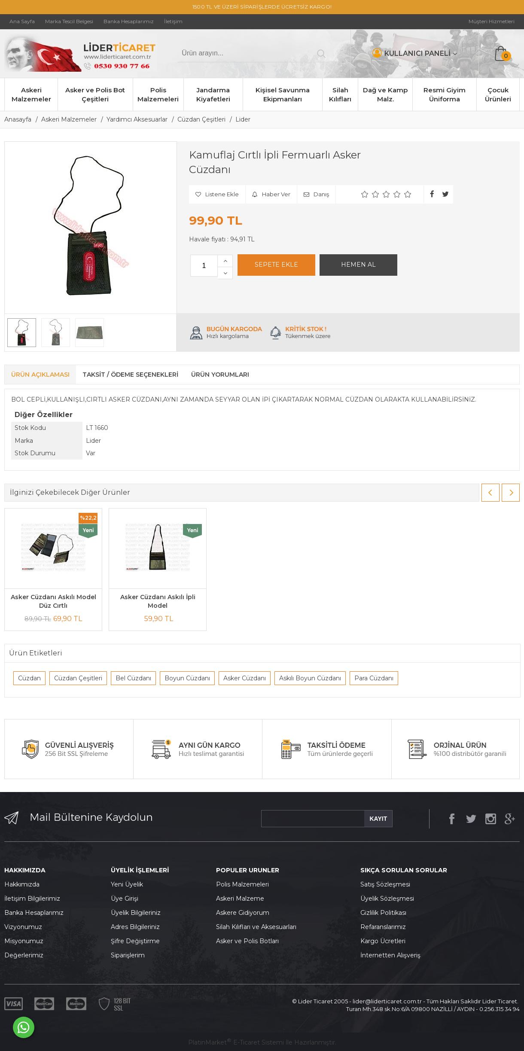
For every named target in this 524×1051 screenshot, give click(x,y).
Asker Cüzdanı (244, 678)
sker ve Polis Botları (249, 941)
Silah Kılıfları (340, 94)
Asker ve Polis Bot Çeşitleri (95, 94)
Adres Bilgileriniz (135, 927)
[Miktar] (204, 266)
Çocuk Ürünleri (498, 94)
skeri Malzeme (242, 898)
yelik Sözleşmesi (389, 898)
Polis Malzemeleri (158, 94)
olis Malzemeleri (245, 884)
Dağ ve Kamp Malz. (385, 94)
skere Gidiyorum (244, 913)
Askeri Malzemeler (31, 94)
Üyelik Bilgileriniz (136, 913)
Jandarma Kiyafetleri (213, 94)
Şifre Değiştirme (135, 941)
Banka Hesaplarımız (34, 913)
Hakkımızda (22, 884)
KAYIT (378, 818)
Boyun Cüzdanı (187, 678)
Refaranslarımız (383, 927)
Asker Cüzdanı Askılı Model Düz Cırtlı (53, 601)
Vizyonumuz (23, 927)
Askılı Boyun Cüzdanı (310, 678)
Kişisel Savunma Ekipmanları (283, 94)
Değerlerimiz (23, 955)
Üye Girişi (124, 898)
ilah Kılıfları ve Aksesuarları (258, 927)
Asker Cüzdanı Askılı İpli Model (157, 601)
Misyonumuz (23, 941)
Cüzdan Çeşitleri (78, 678)
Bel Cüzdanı (133, 678)
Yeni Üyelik (127, 884)
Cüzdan (29, 678)
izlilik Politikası (385, 913)
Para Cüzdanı (373, 678)
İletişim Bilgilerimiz (32, 898)
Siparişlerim (128, 955)
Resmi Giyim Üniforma (444, 94)
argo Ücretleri (385, 941)
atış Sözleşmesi (387, 884)
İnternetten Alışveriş (390, 955)
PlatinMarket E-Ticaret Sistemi (236, 1042)
